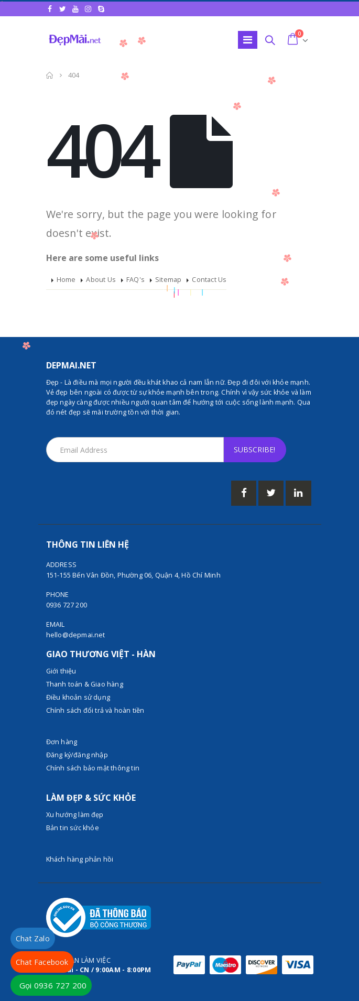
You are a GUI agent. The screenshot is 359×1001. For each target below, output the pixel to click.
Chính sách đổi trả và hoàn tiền (95, 710)
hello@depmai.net (75, 634)
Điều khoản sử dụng (78, 697)
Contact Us (209, 279)
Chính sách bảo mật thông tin (93, 768)
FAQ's (135, 279)
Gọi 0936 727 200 (52, 985)
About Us (101, 279)
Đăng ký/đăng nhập (77, 754)
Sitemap (168, 279)
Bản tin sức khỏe (72, 827)
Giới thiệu (61, 671)
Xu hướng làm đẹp (75, 814)
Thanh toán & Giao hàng (84, 684)
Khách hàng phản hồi (80, 859)
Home (66, 279)
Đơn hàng (62, 741)
